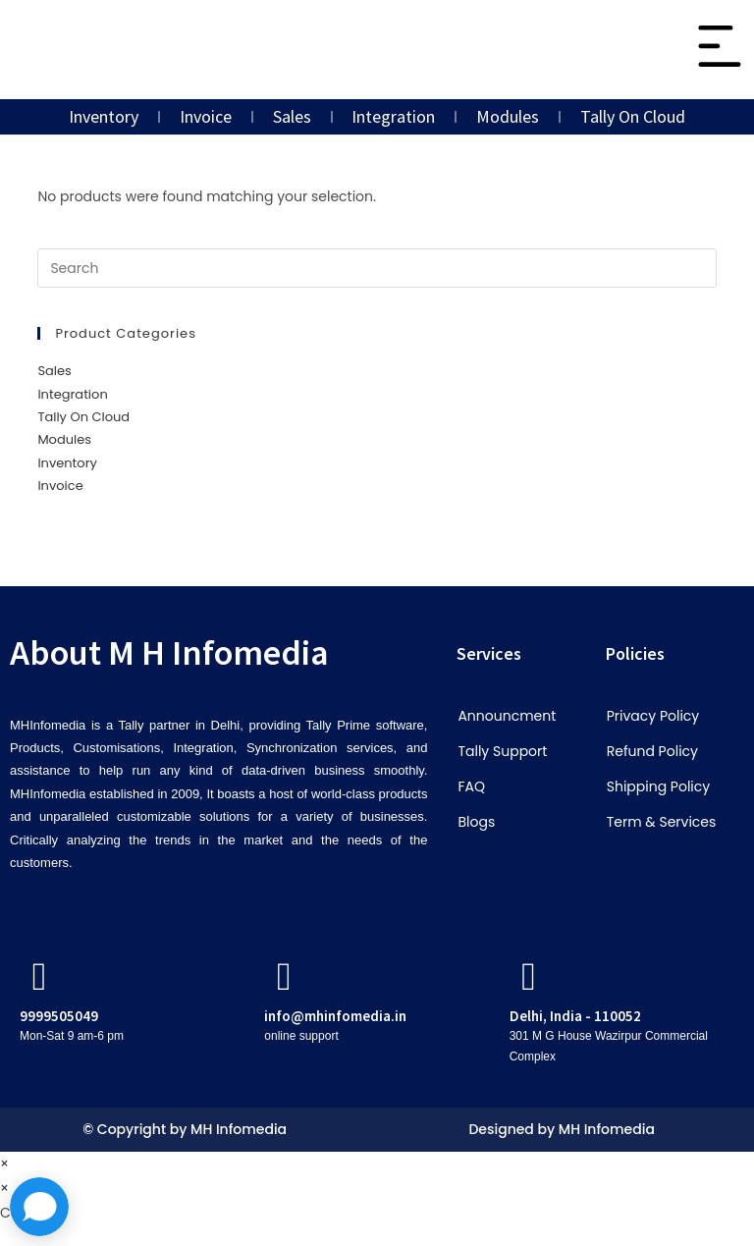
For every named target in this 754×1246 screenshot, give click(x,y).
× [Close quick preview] (4, 1163)
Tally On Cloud (633, 116)
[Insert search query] (376, 268)
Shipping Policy (659, 786)
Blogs (476, 822)
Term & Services (662, 822)
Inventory (103, 116)
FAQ (471, 786)
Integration (394, 116)
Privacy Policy (653, 716)
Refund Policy (652, 751)
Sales (292, 116)
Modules (508, 116)
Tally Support (502, 751)
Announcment (507, 716)
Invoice (206, 116)
